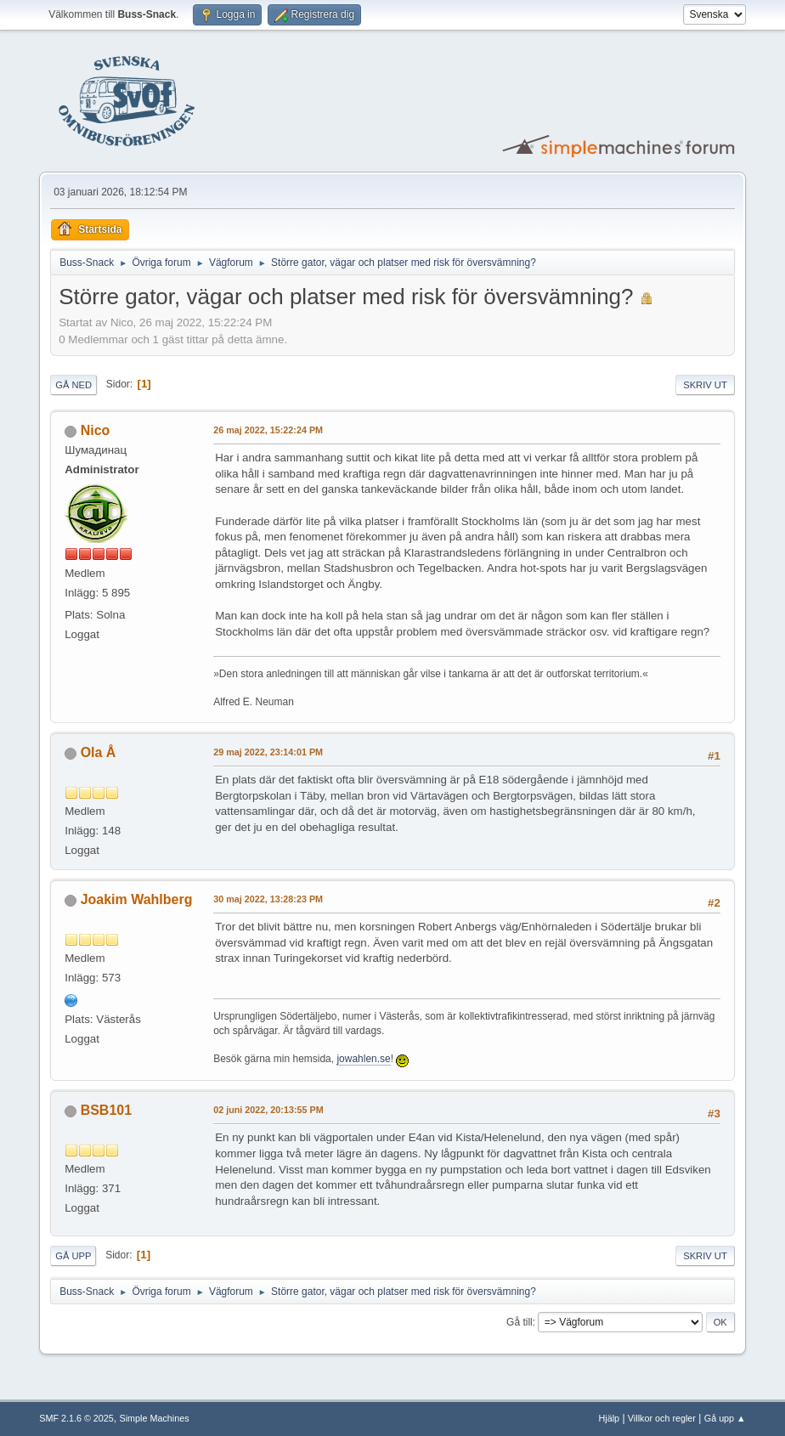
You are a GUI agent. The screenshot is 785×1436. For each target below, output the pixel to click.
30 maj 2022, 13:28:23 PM (268, 899)
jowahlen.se (363, 1059)
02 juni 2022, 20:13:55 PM (268, 1110)
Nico (95, 430)
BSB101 (106, 1110)
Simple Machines (154, 1418)
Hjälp (609, 1418)
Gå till (519, 1322)
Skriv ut (705, 385)
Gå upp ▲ (725, 1418)
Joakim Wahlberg (137, 899)
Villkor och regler (662, 1418)
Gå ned (73, 385)
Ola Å (98, 752)
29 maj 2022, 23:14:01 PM (268, 752)
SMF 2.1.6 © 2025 (76, 1418)
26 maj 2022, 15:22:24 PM (268, 430)
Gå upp (73, 1256)
